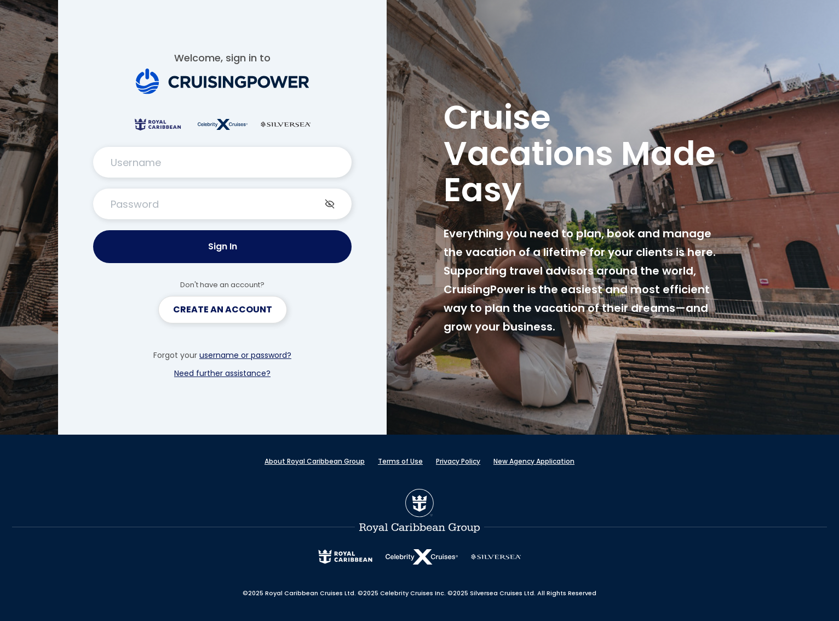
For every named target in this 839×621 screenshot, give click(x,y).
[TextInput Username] (222, 162)
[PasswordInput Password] (222, 204)
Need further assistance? (222, 373)
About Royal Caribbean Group (315, 461)
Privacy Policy (458, 461)
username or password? (245, 355)
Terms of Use (400, 461)
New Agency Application (533, 461)
